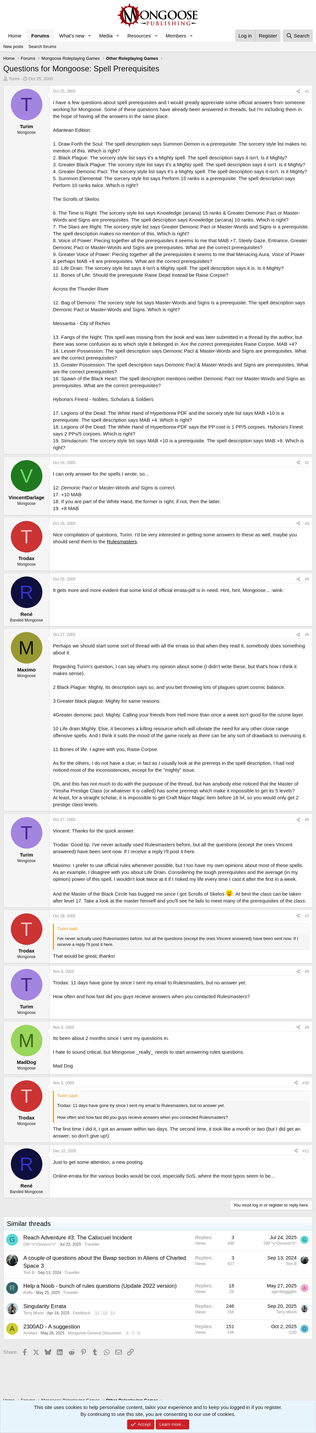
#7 (307, 916)
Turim (14, 78)
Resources (139, 35)
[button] (89, 36)
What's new (71, 35)
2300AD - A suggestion (51, 1327)
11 (97, 1313)
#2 (307, 462)
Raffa (28, 1292)
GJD (293, 1332)
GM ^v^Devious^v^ (39, 1244)
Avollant (30, 1333)
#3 (307, 523)
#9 (307, 1027)
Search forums (42, 46)
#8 (307, 971)
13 (112, 1313)
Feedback (81, 1313)
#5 (307, 634)
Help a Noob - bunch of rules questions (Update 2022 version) (100, 1286)
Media (106, 35)
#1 (307, 91)
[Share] (298, 91)
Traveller (92, 1244)
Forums (40, 35)
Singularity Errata (44, 1306)
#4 (307, 579)
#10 (306, 1083)
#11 (306, 1151)
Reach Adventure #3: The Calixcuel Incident (77, 1237)
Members (176, 35)
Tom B (28, 1272)
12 (105, 1313)
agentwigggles (284, 1291)
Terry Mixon (33, 1313)
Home (14, 35)
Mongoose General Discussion (94, 1333)
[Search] (298, 36)
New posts (13, 46)
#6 (307, 819)
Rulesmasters (122, 541)
